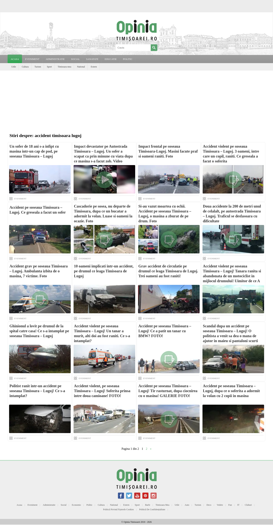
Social (63, 505)
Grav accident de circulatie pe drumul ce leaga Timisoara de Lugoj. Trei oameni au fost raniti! (168, 271)
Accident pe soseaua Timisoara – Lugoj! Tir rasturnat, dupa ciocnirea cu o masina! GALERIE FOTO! (167, 391)
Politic (89, 505)
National (81, 66)
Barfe (147, 505)
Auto (187, 505)
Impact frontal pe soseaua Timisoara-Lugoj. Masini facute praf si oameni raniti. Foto (168, 151)
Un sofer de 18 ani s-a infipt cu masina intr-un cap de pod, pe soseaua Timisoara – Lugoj (34, 151)
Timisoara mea (64, 66)
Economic (76, 505)
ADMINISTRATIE (55, 59)
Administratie (49, 505)
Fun (230, 505)
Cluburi (248, 505)
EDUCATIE (111, 59)
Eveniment (32, 505)
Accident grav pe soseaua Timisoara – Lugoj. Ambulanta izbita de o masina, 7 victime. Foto (38, 271)
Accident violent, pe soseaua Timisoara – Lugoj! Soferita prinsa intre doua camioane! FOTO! (102, 391)
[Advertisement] (136, 98)
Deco (208, 505)
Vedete (220, 505)
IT (238, 505)
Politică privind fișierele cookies (118, 509)
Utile (13, 66)
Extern (94, 66)
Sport (49, 66)
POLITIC (127, 59)
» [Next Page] (150, 448)
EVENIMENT (32, 59)
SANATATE (92, 59)
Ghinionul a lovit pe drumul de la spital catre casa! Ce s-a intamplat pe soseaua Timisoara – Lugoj (39, 331)
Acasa (15, 59)
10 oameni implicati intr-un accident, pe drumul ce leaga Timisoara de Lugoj (103, 271)
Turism (38, 66)
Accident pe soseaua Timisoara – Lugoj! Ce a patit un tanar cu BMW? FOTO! (164, 331)
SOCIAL (75, 59)
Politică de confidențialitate (152, 509)
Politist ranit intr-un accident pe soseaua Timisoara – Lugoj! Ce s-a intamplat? (37, 391)
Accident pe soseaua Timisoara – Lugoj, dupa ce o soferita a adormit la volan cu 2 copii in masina (231, 391)
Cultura (25, 66)
